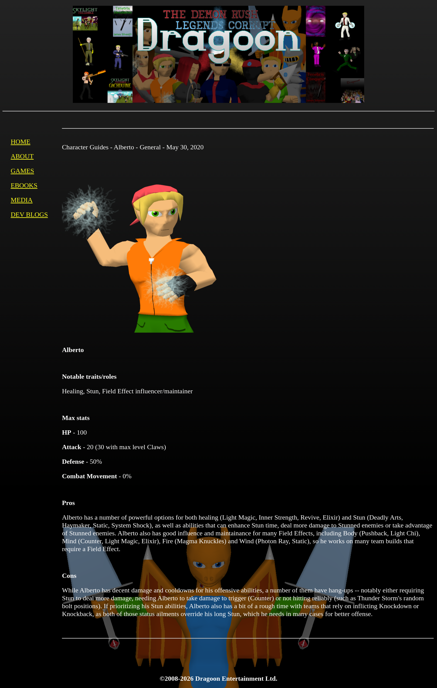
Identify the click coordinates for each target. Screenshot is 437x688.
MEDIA (21, 200)
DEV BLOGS (29, 214)
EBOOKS (24, 185)
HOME (20, 141)
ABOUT (22, 156)
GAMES (22, 171)
